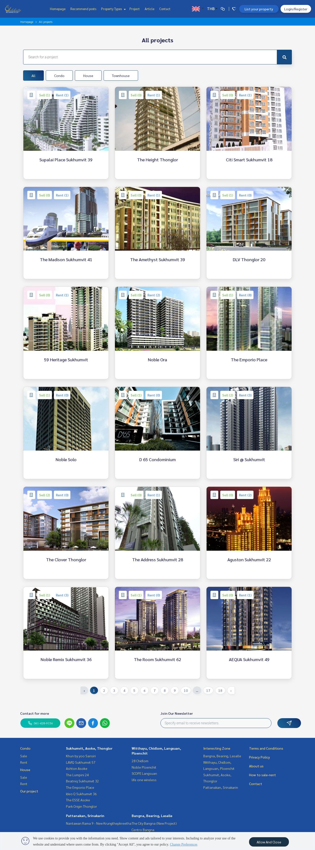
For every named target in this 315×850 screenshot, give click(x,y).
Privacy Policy (259, 757)
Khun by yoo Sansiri (81, 756)
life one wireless (144, 779)
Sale (23, 756)
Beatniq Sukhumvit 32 (82, 781)
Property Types (113, 9)
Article (149, 9)
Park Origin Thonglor (81, 806)
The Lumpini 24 (77, 775)
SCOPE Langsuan (144, 773)
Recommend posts (83, 9)
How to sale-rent (262, 775)
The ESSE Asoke (78, 800)
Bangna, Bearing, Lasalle (152, 815)
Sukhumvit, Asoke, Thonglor (89, 748)
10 (186, 690)
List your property (259, 9)
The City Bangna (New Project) (154, 823)
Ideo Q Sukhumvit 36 (81, 793)
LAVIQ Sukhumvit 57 (80, 762)
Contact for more (34, 713)
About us (256, 766)
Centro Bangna (143, 829)
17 (208, 690)
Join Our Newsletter (176, 713)
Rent (23, 762)
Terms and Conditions (266, 748)
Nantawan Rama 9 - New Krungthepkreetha (98, 823)
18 (220, 690)
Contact (165, 9)
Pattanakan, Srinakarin (85, 815)
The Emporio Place (80, 787)
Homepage (57, 9)
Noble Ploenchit (144, 767)
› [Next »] (231, 690)
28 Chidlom (140, 761)
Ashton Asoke (76, 768)
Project (134, 9)
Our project (29, 791)
